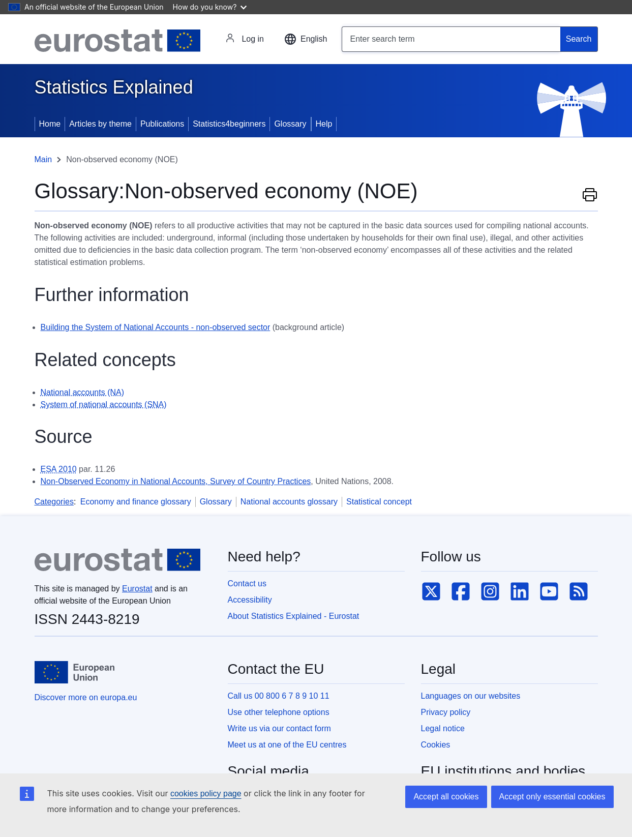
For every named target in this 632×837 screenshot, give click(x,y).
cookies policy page (206, 793)
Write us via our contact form (279, 728)
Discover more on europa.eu (86, 697)
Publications (162, 123)
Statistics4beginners (229, 123)
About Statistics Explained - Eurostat (293, 616)
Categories (54, 501)
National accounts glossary (289, 501)
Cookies (435, 744)
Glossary (290, 123)
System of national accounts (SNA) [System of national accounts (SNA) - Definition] (104, 404)
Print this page (590, 194)
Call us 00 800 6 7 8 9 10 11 (278, 696)
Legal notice (443, 728)
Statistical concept (379, 501)
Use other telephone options (278, 712)
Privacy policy (446, 712)
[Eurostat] (117, 40)
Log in (244, 39)
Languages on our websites (471, 696)
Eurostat (137, 588)
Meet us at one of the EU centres (287, 744)
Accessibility (250, 599)
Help (324, 123)
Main (43, 159)
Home (50, 123)
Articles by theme (100, 123)
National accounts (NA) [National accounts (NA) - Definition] (83, 392)
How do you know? (210, 7)
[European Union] (75, 672)
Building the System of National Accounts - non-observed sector (155, 327)
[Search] (579, 39)
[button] (305, 39)
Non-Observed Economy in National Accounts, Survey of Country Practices (176, 481)
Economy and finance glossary (135, 501)
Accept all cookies (445, 796)
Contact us (247, 583)
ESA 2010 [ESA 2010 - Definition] (59, 469)
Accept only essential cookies (552, 796)
